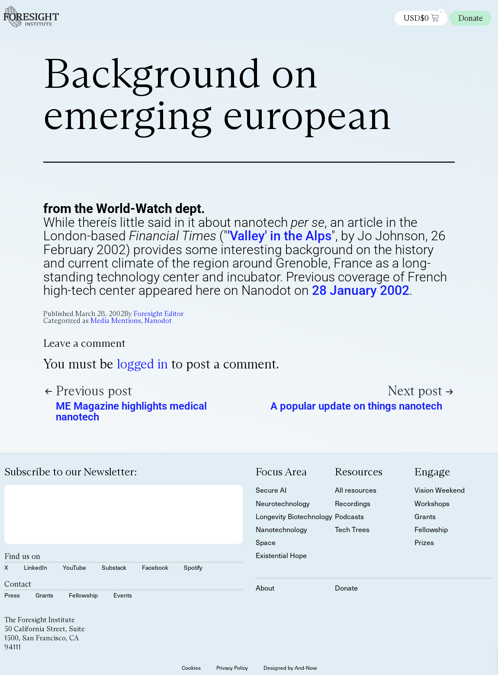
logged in (142, 364)
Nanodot (158, 321)
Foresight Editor (158, 314)
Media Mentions (115, 321)
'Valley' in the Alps (279, 235)
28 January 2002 (360, 290)
